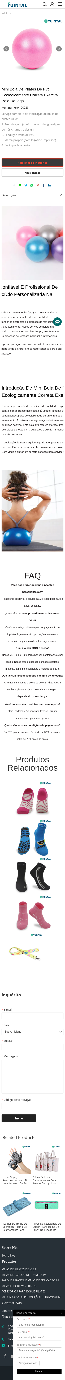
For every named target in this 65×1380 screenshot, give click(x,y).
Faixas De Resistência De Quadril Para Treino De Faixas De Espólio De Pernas (46, 1227)
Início (5, 13)
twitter (26, 185)
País (5, 1025)
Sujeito (7, 1041)
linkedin (49, 185)
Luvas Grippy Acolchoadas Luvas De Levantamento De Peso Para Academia (16, 1180)
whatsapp (31, 185)
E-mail (7, 1010)
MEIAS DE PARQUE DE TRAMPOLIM (24, 1275)
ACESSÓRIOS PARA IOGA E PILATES (24, 1291)
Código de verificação (17, 1100)
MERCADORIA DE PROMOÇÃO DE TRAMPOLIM (31, 1297)
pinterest (37, 185)
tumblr (43, 185)
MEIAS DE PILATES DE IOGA (19, 1269)
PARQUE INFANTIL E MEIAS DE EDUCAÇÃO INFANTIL (32, 1280)
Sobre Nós (8, 1255)
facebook (14, 185)
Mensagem (10, 1056)
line (20, 185)
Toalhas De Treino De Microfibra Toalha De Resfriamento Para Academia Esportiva (15, 1227)
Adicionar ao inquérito (32, 162)
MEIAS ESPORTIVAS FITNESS (19, 1286)
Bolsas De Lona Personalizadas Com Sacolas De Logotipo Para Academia (44, 1180)
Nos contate (32, 172)
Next (59, 49)
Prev (6, 49)
